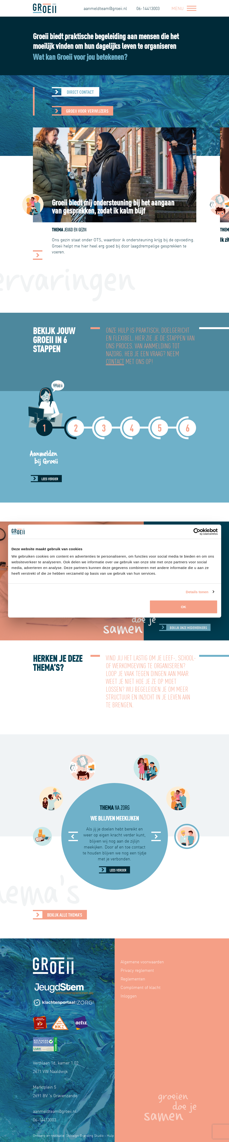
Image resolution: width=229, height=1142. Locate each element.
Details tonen (197, 592)
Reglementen (133, 979)
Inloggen (129, 996)
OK (183, 607)
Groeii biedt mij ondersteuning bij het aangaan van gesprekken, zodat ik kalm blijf (135, 205)
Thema (91, 229)
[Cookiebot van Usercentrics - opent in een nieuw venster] (197, 531)
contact (115, 361)
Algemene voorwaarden (142, 962)
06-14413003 (148, 8)
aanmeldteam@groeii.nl (105, 8)
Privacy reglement (137, 970)
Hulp (110, 1135)
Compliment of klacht (141, 987)
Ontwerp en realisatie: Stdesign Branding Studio (68, 1135)
